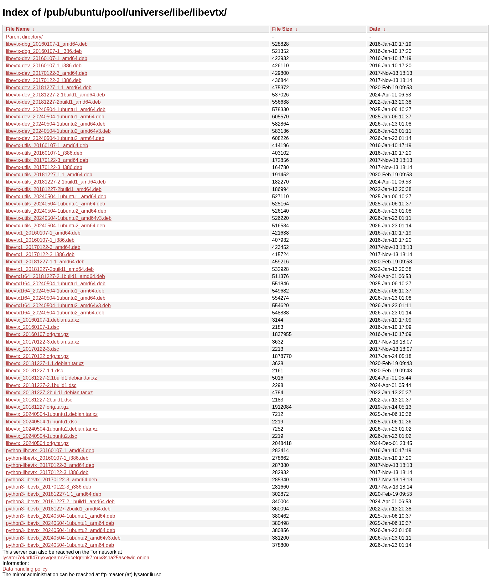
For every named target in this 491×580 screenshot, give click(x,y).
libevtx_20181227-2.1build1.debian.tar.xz (51, 378)
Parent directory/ (24, 36)
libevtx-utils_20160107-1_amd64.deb (47, 145)
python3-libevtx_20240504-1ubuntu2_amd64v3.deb (63, 538)
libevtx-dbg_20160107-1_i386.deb (44, 51)
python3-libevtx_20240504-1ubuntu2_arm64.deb (60, 545)
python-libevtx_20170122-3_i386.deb (47, 472)
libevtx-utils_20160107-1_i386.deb (44, 153)
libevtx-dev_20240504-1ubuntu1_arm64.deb (55, 116)
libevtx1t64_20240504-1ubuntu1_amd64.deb (56, 283)
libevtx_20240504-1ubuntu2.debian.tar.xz (52, 429)
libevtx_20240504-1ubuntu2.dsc (41, 436)
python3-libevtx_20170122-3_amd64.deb (51, 479)
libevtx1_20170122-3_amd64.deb (43, 247)
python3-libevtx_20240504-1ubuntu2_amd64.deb (60, 530)
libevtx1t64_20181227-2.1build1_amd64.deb (55, 276)
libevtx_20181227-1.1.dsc (34, 370)
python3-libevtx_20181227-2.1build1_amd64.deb (60, 501)
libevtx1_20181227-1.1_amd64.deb (45, 261)
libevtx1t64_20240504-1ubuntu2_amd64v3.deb (58, 305)
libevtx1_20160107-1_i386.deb (40, 240)
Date (374, 29)
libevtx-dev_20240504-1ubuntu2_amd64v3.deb (58, 131)
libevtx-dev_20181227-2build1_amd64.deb (53, 102)
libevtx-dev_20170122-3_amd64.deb (46, 73)
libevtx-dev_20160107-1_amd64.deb (46, 58)
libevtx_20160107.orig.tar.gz (37, 334)
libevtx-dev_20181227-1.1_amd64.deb (48, 87)
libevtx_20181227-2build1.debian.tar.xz (49, 392)
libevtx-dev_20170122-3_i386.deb (43, 80)
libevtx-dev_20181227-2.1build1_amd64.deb (55, 94)
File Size (282, 29)
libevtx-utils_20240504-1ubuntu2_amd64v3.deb (58, 218)
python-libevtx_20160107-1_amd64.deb (50, 450)
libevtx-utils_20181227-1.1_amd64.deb (49, 174)
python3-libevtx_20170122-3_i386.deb (48, 486)
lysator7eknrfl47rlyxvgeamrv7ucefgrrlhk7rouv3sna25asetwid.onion (76, 557)
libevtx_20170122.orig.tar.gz (37, 356)
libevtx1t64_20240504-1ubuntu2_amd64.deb (56, 298)
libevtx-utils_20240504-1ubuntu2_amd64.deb (56, 211)
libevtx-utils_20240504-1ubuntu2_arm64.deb (55, 225)
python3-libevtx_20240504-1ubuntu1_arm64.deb (60, 523)
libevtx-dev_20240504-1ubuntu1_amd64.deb (56, 109)
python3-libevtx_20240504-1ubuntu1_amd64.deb (60, 516)
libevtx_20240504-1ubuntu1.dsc (41, 421)
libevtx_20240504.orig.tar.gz (37, 443)
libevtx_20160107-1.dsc (32, 327)
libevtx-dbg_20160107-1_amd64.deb (47, 44)
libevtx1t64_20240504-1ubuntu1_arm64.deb (55, 290)
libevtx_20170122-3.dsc (32, 349)
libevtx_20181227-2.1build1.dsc (41, 385)
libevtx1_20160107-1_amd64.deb (43, 233)
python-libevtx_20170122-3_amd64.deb (50, 465)
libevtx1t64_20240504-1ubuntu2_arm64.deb (55, 312)
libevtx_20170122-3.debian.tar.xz (43, 341)
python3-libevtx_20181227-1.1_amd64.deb (53, 494)
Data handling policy (25, 569)
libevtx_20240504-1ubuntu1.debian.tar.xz (52, 414)
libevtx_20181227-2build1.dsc (39, 399)
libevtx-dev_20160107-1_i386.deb (43, 65)
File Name (18, 29)
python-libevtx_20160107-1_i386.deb (47, 458)
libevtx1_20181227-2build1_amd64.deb (50, 269)
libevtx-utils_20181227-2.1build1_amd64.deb (56, 181)
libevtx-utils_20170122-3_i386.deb (44, 167)
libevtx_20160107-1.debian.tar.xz (43, 320)
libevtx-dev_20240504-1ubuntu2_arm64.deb (55, 138)
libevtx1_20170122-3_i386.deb (40, 254)
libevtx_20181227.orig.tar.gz (37, 407)
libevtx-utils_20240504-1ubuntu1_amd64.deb (56, 196)
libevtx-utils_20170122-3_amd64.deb (47, 160)
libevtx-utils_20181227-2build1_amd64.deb (53, 189)
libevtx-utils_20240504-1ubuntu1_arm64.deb (55, 203)
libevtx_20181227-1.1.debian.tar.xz (45, 363)
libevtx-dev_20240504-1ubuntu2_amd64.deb (56, 124)
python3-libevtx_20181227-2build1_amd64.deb (58, 508)
